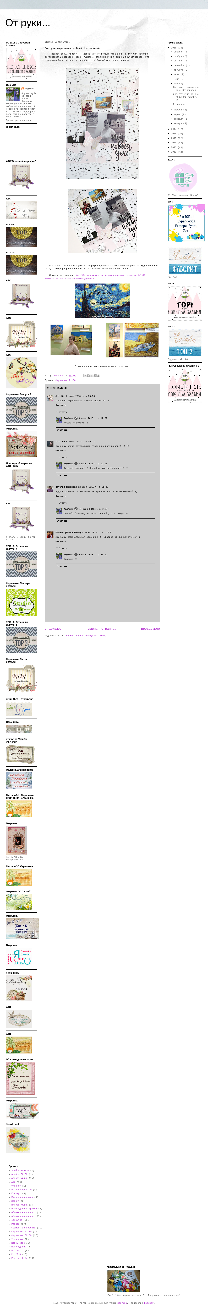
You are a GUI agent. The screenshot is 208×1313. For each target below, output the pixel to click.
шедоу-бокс (18, 1243)
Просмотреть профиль (18, 120)
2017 (174, 129)
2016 (174, 134)
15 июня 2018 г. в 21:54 (94, 509)
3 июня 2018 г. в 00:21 (80, 441)
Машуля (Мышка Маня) (68, 532)
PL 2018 (16, 1254)
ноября (178, 56)
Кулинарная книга (22, 1197)
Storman (122, 1303)
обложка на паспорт (23, 1212)
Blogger (149, 1303)
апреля (178, 110)
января (178, 123)
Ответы (63, 412)
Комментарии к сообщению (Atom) (86, 635)
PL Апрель (179, 104)
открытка (16, 1220)
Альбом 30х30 (19, 1174)
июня (177, 79)
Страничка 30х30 (21, 1235)
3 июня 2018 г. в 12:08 (93, 463)
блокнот (16, 1186)
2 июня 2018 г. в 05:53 (80, 396)
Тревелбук (17, 1239)
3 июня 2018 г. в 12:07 (93, 418)
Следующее (53, 629)
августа (179, 70)
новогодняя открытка (24, 1208)
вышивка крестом (21, 1189)
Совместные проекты (23, 1228)
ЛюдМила (68, 418)
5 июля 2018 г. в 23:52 (93, 554)
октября (179, 61)
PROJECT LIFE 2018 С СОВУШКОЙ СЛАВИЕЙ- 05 (186, 97)
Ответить (61, 405)
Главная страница (101, 629)
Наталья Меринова (66, 487)
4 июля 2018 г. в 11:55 (96, 532)
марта (178, 114)
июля (177, 74)
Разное (15, 1224)
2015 (174, 138)
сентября (180, 65)
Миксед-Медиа (19, 1205)
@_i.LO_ (60, 396)
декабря (179, 52)
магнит (15, 1201)
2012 (174, 152)
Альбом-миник (19, 1178)
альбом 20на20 (20, 1170)
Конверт (16, 1193)
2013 (174, 147)
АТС (13, 1182)
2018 (174, 48)
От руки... (27, 22)
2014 (174, 142)
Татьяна (60, 441)
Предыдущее (150, 629)
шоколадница (18, 1247)
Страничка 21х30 (65, 380)
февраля (179, 119)
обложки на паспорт (23, 1216)
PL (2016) (17, 1250)
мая (176, 83)
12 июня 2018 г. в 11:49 (93, 487)
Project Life (19, 1258)
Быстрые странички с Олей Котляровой (186, 88)
